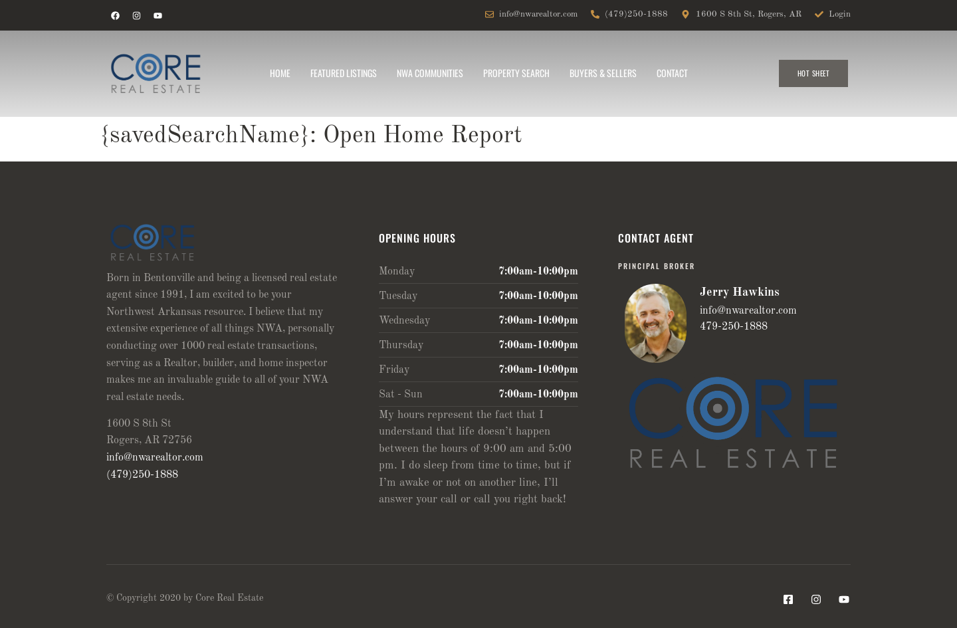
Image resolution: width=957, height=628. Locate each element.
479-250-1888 (734, 327)
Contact (672, 73)
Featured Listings (343, 73)
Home (280, 73)
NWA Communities (430, 73)
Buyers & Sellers (603, 73)
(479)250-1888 (142, 475)
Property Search (516, 73)
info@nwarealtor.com (154, 458)
